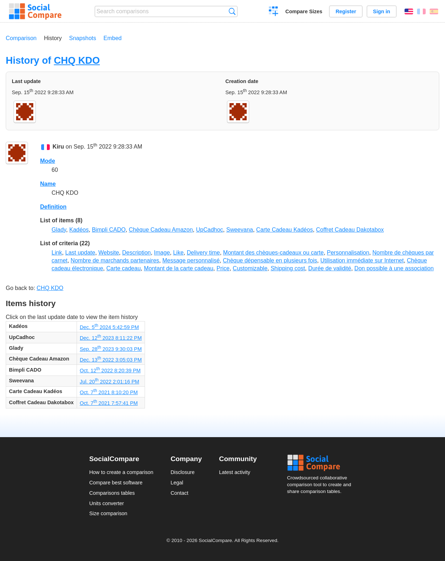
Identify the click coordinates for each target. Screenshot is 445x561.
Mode (47, 161)
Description (136, 253)
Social (321, 462)
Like (178, 253)
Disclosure (182, 472)
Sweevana (239, 230)
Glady (59, 230)
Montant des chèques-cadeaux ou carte (273, 253)
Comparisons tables (112, 493)
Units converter (106, 503)
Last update (80, 253)
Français (421, 11)
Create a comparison (274, 12)
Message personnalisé (190, 260)
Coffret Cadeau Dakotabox (350, 230)
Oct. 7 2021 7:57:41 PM (109, 403)
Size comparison (108, 513)
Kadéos (79, 230)
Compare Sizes (303, 11)
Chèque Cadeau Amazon (161, 230)
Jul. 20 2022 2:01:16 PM (109, 382)
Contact (179, 493)
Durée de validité (329, 268)
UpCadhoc (209, 230)
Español (434, 11)
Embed (112, 38)
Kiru (58, 147)
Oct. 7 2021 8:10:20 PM (109, 392)
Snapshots (82, 38)
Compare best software (115, 482)
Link (57, 253)
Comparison (21, 38)
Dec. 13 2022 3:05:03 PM (111, 360)
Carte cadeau (123, 268)
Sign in (381, 11)
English (409, 11)
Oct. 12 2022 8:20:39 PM (110, 370)
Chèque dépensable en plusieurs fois (270, 260)
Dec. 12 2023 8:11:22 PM (111, 338)
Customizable (250, 268)
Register (345, 11)
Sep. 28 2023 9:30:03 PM (111, 349)
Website (108, 253)
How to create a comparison (121, 472)
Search (232, 11)
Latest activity (234, 472)
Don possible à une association (394, 268)
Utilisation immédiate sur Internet (362, 260)
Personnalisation (348, 253)
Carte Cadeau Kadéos (284, 230)
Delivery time (203, 253)
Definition (53, 207)
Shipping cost (288, 268)
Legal (176, 482)
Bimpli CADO (109, 230)
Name (48, 184)
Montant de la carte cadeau (178, 268)
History (53, 38)
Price (223, 268)
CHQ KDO (77, 60)
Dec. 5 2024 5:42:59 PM (109, 327)
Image (162, 253)
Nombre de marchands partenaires (115, 260)
